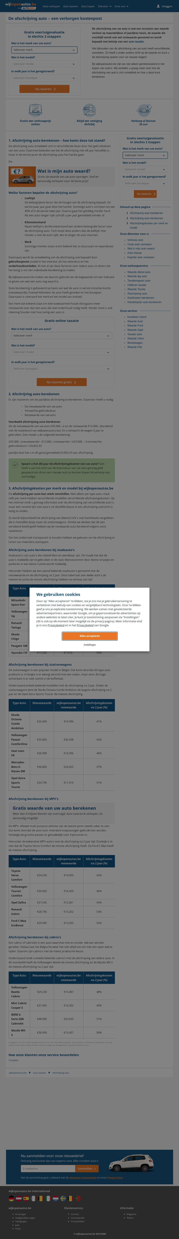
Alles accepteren (90, 636)
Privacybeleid (56, 625)
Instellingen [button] (90, 644)
